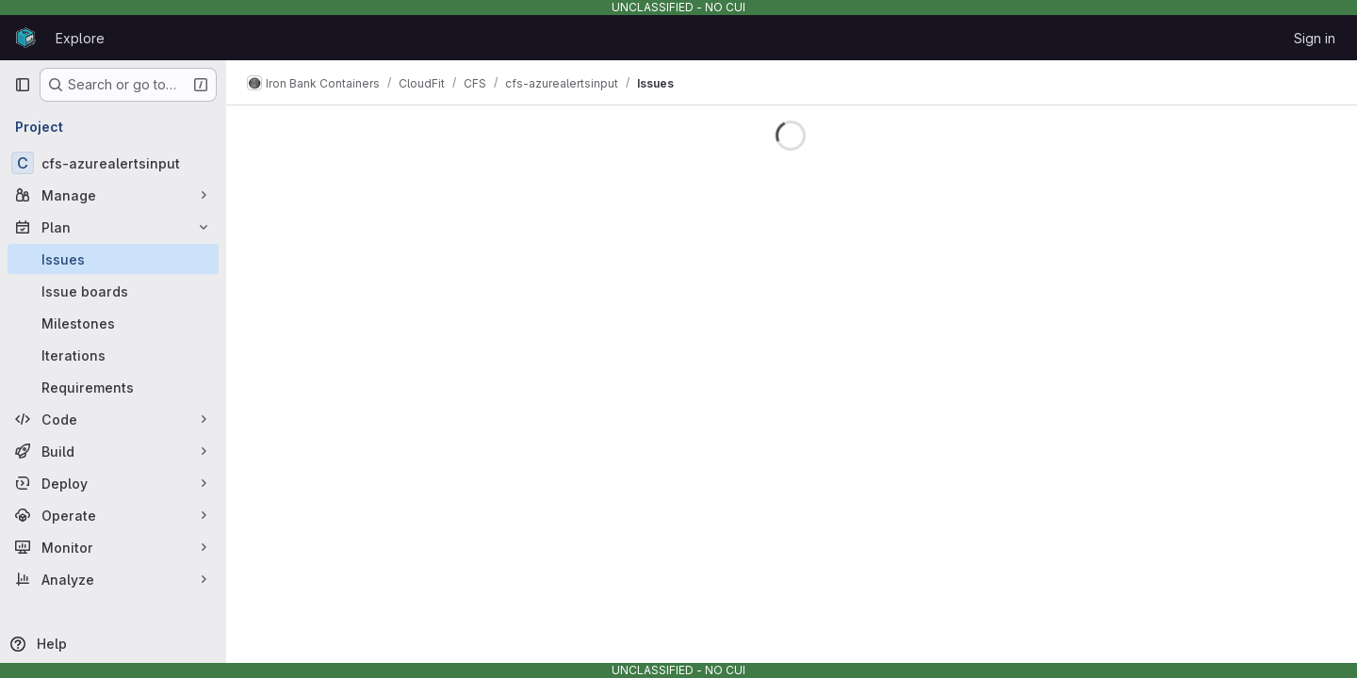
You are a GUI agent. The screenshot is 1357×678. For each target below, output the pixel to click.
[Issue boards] (113, 291)
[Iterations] (113, 355)
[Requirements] (113, 387)
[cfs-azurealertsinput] (113, 163)
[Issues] (113, 259)
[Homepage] (25, 38)
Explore (80, 38)
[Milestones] (113, 323)
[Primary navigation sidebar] (23, 85)
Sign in (1314, 38)
